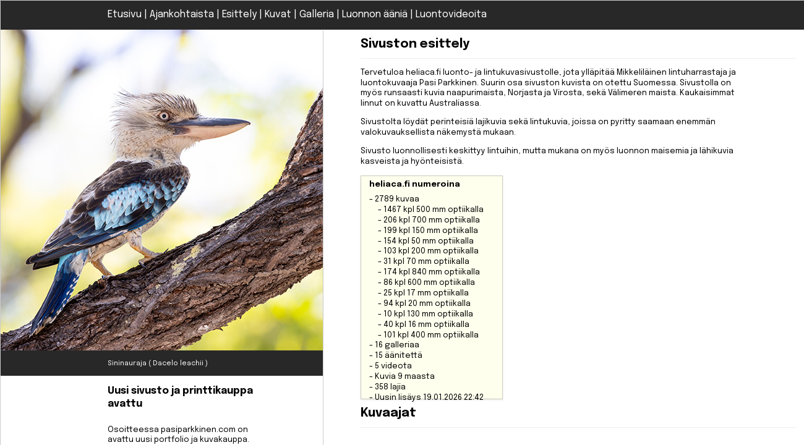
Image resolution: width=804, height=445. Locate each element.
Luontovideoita (451, 14)
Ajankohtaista (182, 14)
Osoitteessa (187, 405)
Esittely (239, 14)
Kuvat (278, 14)
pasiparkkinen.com (198, 430)
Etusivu (125, 14)
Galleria (316, 14)
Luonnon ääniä (375, 14)
